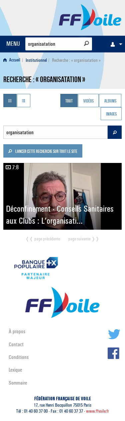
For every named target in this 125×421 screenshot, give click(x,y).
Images (111, 114)
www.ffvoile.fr (97, 411)
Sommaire (18, 383)
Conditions (19, 357)
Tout (69, 101)
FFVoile (90, 16)
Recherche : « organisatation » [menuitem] (76, 60)
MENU (13, 43)
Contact (16, 344)
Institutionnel (36, 60)
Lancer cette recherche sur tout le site (42, 152)
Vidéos (88, 101)
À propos (17, 331)
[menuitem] (114, 44)
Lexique (15, 370)
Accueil (11, 60)
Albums (110, 101)
